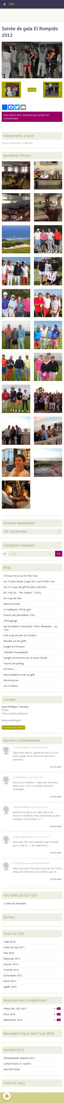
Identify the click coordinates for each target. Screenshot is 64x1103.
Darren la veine (11, 603)
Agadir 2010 (10, 986)
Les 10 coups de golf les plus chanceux (24, 587)
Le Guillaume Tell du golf (17, 609)
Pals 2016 (8, 953)
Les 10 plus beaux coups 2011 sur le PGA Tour (29, 581)
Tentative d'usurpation (15, 652)
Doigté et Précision (14, 646)
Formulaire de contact (13, 727)
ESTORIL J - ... (10, 669)
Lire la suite (55, 766)
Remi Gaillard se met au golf (19, 674)
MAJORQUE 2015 (32, 1019)
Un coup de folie (12, 598)
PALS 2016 (32, 1014)
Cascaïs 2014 (10, 964)
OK (58, 553)
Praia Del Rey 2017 (13, 947)
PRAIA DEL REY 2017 (32, 1008)
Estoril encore (11, 680)
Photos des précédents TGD (19, 615)
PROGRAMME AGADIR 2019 (19, 1058)
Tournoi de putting (13, 663)
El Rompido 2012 (12, 975)
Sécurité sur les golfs (14, 641)
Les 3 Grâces (10, 686)
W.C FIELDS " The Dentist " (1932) (22, 592)
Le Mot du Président (14, 903)
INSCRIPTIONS (11, 1069)
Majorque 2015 (11, 958)
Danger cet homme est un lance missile (25, 657)
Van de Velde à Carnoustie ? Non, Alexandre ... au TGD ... (30, 628)
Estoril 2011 (9, 981)
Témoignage (10, 620)
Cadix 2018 (9, 941)
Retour (32, 89)
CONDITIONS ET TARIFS (17, 1063)
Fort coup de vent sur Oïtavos (20, 635)
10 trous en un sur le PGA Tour (20, 575)
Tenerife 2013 (11, 969)
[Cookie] (7, 1096)
